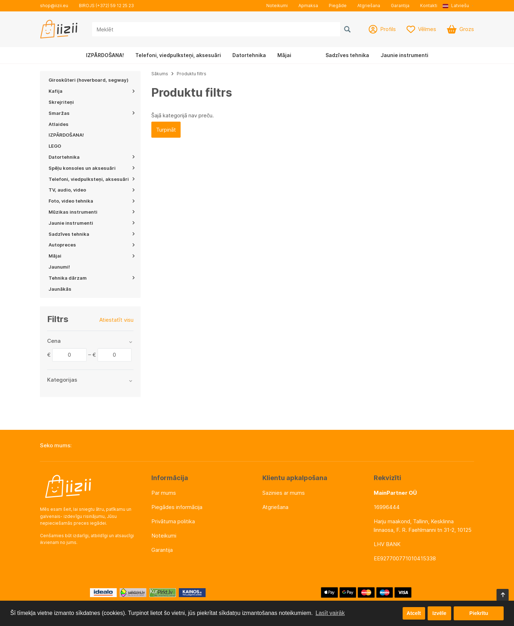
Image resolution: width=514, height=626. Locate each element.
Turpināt (166, 129)
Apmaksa (308, 5)
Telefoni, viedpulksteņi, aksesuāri (178, 55)
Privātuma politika (173, 521)
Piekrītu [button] (478, 613)
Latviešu (456, 5)
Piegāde (338, 5)
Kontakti (428, 5)
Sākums (159, 73)
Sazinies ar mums (283, 492)
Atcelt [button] (414, 613)
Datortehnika (249, 55)
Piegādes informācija (176, 507)
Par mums (163, 492)
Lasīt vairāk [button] (330, 613)
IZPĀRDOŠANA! (105, 55)
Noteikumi (277, 5)
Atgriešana (368, 5)
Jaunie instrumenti (404, 55)
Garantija (400, 5)
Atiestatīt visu (116, 319)
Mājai (284, 55)
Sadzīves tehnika (347, 55)
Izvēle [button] (439, 613)
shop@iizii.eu (54, 5)
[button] (458, 6)
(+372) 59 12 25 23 (115, 5)
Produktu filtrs (191, 73)
